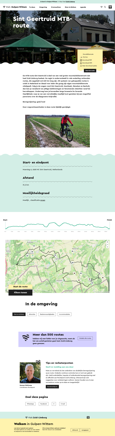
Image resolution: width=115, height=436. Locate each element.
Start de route (90, 70)
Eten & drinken (70, 7)
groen (42, 200)
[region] (57, 266)
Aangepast (85, 430)
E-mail (63, 404)
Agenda (83, 7)
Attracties (32, 314)
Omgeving (43, 7)
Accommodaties (64, 314)
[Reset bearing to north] (107, 247)
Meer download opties (89, 66)
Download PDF (87, 60)
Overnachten (56, 7)
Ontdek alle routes (85, 338)
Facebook (43, 404)
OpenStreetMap (99, 292)
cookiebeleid (58, 429)
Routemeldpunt (52, 386)
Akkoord (75, 430)
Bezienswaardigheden (47, 314)
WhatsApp (30, 404)
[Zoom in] (107, 242)
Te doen (32, 7)
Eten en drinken (19, 314)
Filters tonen (20, 293)
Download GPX (87, 63)
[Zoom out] (107, 244)
